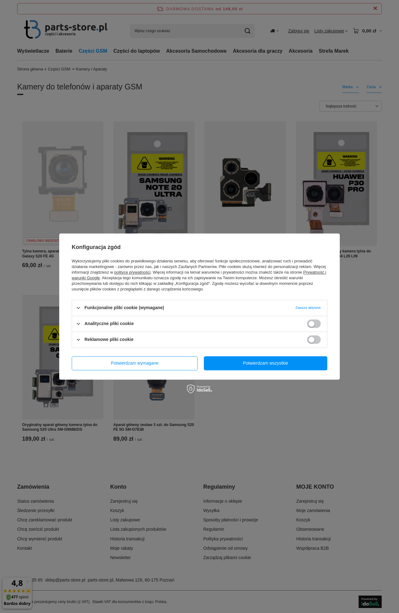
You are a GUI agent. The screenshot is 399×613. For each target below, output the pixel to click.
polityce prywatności (132, 272)
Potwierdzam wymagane (135, 363)
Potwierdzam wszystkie (265, 363)
